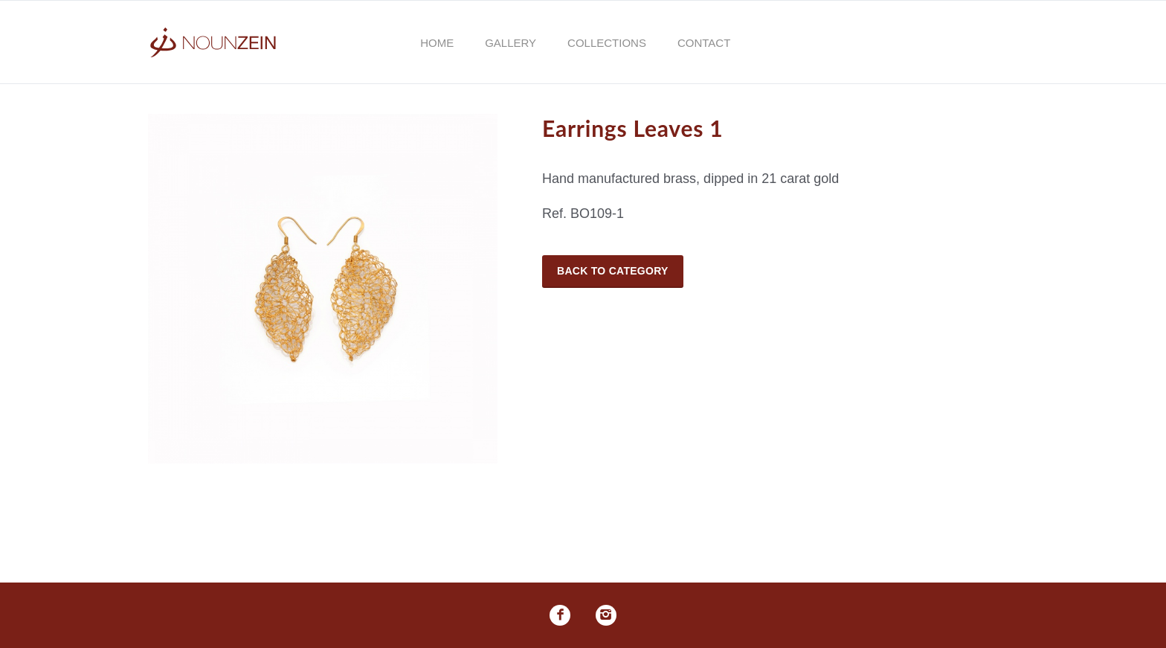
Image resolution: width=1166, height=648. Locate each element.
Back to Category (613, 271)
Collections (606, 42)
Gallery (510, 42)
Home (437, 42)
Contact (703, 42)
